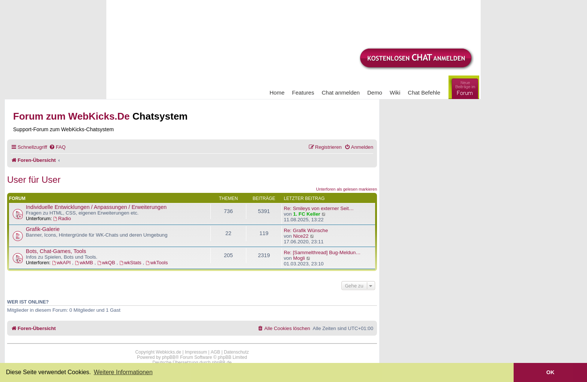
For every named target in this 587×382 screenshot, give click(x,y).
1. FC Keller (306, 214)
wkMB (84, 262)
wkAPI (62, 262)
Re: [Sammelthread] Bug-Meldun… (322, 252)
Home (277, 92)
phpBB (169, 357)
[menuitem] (57, 147)
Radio (62, 218)
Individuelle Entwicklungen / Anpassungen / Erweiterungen (96, 207)
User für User (34, 180)
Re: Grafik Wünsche (306, 230)
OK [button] (550, 372)
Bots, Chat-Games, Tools (56, 251)
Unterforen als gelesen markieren (346, 189)
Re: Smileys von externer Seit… (319, 208)
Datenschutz (236, 352)
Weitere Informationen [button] (123, 372)
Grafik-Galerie (43, 229)
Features (303, 92)
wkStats (131, 262)
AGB (215, 352)
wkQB (107, 262)
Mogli (299, 258)
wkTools (157, 262)
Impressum (196, 352)
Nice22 (300, 236)
